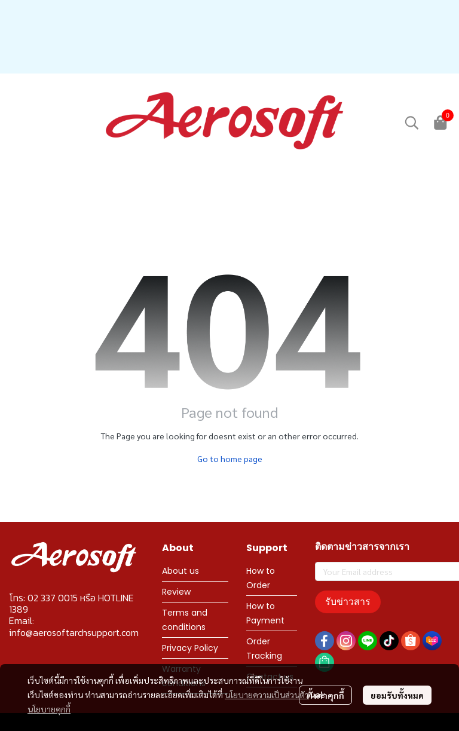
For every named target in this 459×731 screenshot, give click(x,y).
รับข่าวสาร (348, 602)
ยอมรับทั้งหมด (397, 695)
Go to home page (229, 458)
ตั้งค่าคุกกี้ (325, 695)
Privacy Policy (190, 648)
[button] (412, 122)
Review (176, 592)
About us (180, 571)
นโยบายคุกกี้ (49, 709)
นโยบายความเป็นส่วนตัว (267, 694)
